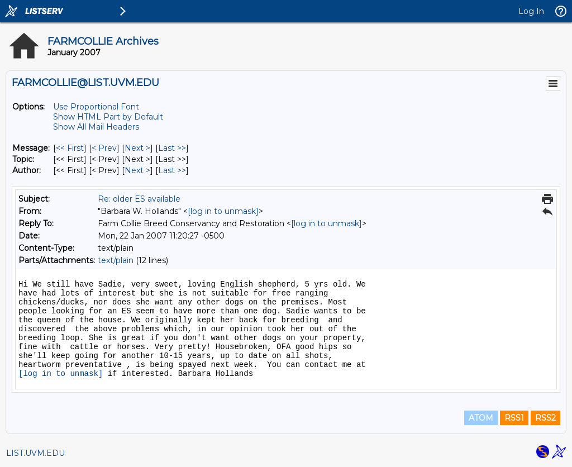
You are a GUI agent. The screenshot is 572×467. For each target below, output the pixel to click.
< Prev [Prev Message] (104, 148)
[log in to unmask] (223, 211)
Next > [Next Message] (137, 148)
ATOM (481, 418)
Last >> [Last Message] (172, 148)
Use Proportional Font (96, 107)
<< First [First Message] (70, 148)
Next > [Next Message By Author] (137, 170)
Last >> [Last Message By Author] (172, 170)
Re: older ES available (139, 199)
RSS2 (545, 418)
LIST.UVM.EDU (35, 453)
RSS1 (514, 418)
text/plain (116, 260)
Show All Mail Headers (96, 127)
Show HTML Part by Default (108, 117)
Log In (531, 11)
